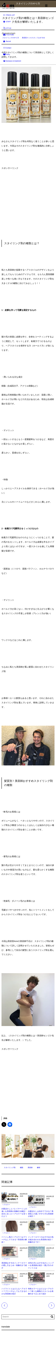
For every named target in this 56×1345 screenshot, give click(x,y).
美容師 (30, 1168)
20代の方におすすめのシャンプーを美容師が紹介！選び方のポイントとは (41, 1265)
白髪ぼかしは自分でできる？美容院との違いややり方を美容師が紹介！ (40, 1213)
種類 (21, 1168)
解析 (38, 1168)
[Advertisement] (28, 203)
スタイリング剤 (10, 1168)
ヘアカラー (6, 1205)
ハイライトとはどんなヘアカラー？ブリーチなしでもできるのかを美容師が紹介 (14, 1291)
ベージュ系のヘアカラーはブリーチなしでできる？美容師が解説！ (14, 1239)
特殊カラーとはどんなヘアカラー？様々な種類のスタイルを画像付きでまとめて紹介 (41, 1291)
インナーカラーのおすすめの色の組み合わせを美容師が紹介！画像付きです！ (41, 1239)
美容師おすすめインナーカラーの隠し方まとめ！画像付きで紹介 (14, 1265)
